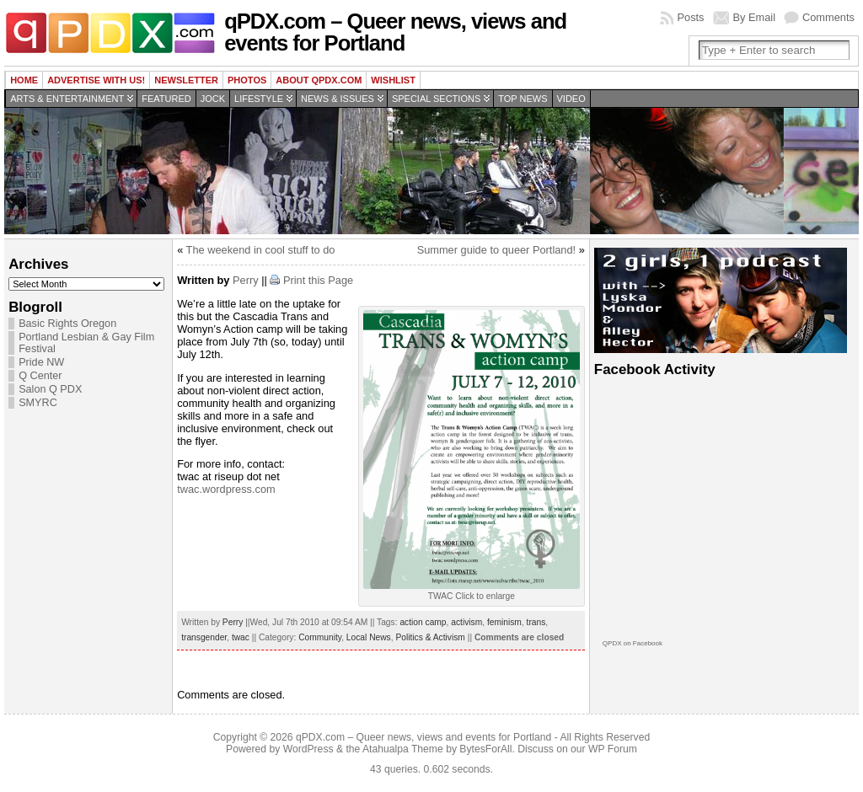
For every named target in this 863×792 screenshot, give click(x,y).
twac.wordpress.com (226, 489)
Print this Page (318, 280)
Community (319, 637)
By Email (754, 17)
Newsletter (186, 80)
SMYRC (38, 403)
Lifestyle (258, 99)
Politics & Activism (429, 637)
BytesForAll (485, 749)
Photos (247, 80)
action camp (422, 622)
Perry (246, 280)
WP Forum (612, 749)
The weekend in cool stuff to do (260, 249)
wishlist (393, 80)
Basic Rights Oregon (67, 323)
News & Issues (337, 99)
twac (240, 637)
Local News (368, 637)
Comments (828, 17)
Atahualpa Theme (402, 749)
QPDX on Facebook (632, 643)
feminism (504, 622)
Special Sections (436, 99)
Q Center (40, 376)
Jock (213, 99)
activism (466, 622)
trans (536, 622)
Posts (690, 17)
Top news (522, 99)
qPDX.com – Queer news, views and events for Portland (395, 32)
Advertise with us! (96, 80)
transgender (204, 637)
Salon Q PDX (50, 389)
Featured (166, 99)
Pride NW (41, 362)
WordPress (308, 749)
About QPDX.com (319, 80)
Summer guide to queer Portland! (496, 249)
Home (24, 80)
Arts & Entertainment (67, 99)
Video (571, 99)
